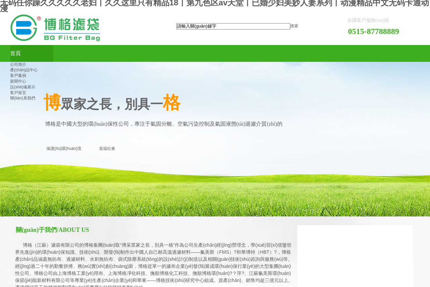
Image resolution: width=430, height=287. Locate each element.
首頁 (15, 53)
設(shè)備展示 (22, 87)
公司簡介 (18, 64)
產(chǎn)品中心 (24, 70)
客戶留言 (18, 92)
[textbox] (233, 26)
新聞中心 (18, 81)
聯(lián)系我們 (22, 98)
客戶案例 (18, 75)
